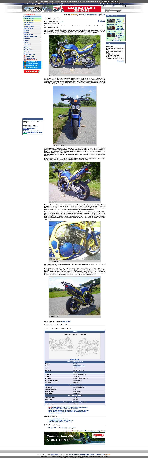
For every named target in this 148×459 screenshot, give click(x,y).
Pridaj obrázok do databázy (56, 413)
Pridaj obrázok (74, 359)
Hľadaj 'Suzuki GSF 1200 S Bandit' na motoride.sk (63, 408)
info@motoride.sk (74, 454)
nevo (70, 422)
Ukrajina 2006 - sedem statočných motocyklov (62, 428)
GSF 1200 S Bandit (78, 366)
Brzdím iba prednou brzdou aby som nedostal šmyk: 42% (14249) (32, 132)
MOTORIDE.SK (29, 54)
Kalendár (75, 4)
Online (111, 4)
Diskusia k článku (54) (92, 15)
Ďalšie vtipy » (121, 61)
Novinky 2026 (29, 15)
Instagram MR (29, 58)
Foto (48, 4)
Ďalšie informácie (107, 1)
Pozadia (27, 24)
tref (72, 420)
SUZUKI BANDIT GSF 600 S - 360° (58, 422)
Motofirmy (27, 32)
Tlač (103, 15)
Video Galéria (32, 18)
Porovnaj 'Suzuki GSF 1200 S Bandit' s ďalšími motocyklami (70, 407)
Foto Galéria (32, 22)
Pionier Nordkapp (31, 68)
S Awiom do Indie (30, 62)
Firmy (64, 4)
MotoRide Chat (28, 50)
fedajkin (65, 419)
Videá (39, 4)
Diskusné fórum (32, 34)
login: (104, 5)
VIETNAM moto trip (31, 64)
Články (34, 4)
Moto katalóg (32, 26)
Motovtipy (27, 48)
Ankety (26, 46)
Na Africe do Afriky (31, 66)
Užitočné (32, 40)
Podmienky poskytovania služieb (90, 454)
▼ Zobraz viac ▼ (115, 40)
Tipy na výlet (32, 20)
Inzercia (58, 4)
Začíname (32, 38)
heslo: (113, 5)
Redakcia (122, 4)
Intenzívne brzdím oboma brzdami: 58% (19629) (30, 128)
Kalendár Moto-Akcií (30, 36)
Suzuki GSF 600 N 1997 (55, 419)
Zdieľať (102, 21)
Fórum (69, 4)
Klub (53, 4)
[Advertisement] (74, 449)
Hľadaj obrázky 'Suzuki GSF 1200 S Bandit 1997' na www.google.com (68, 410)
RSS (102, 454)
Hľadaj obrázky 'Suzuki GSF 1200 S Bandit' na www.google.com (67, 411)
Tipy (44, 4)
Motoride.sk (54, 454)
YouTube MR (29, 56)
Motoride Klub (32, 28)
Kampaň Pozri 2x (30, 60)
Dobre (116, 1)
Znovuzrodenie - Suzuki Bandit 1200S (59, 420)
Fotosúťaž (27, 44)
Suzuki (75, 364)
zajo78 (61, 22)
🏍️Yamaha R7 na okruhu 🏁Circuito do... (116, 36)
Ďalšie (32, 42)
